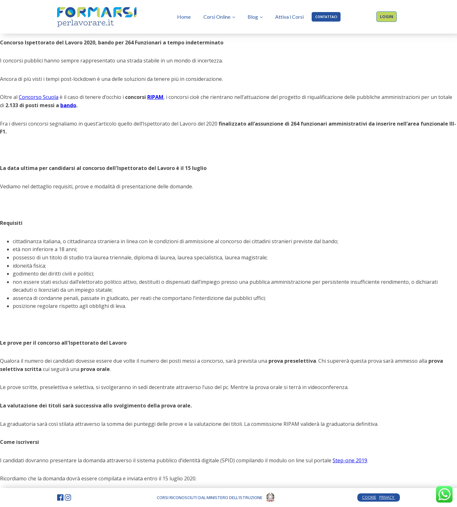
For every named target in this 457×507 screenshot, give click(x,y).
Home (184, 17)
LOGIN (386, 16)
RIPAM (155, 97)
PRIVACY (387, 497)
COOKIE (369, 497)
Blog (253, 17)
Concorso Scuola (38, 97)
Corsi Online (216, 17)
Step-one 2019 (350, 460)
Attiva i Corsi (289, 17)
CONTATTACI (326, 17)
